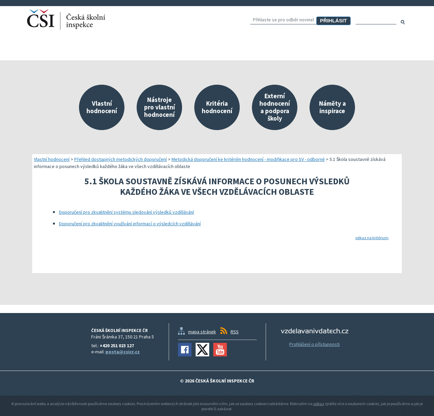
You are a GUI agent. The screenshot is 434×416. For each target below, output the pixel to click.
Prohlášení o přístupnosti (314, 344)
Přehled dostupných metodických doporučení (120, 159)
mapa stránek (202, 332)
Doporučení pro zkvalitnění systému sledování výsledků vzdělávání (126, 212)
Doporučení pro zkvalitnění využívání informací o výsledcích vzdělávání (130, 224)
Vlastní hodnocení (52, 159)
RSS (235, 332)
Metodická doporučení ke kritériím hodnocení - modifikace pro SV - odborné (248, 159)
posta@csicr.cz (122, 352)
